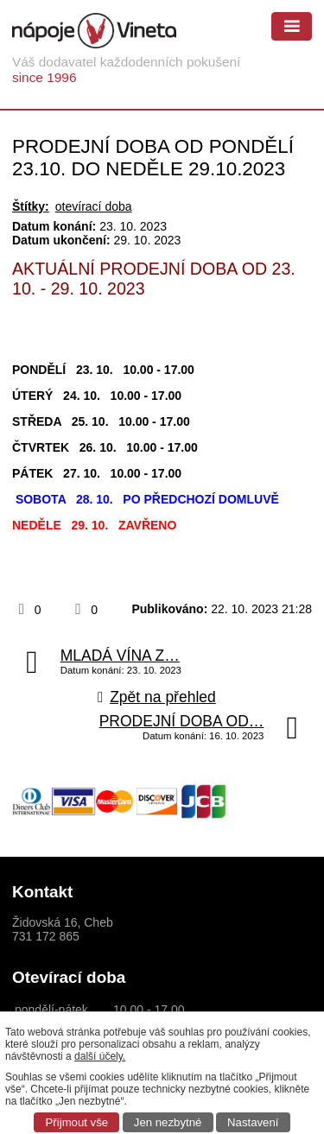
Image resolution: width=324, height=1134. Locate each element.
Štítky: (30, 206)
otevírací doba (93, 206)
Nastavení (252, 1122)
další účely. (99, 1056)
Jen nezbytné (167, 1122)
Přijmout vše (77, 1122)
